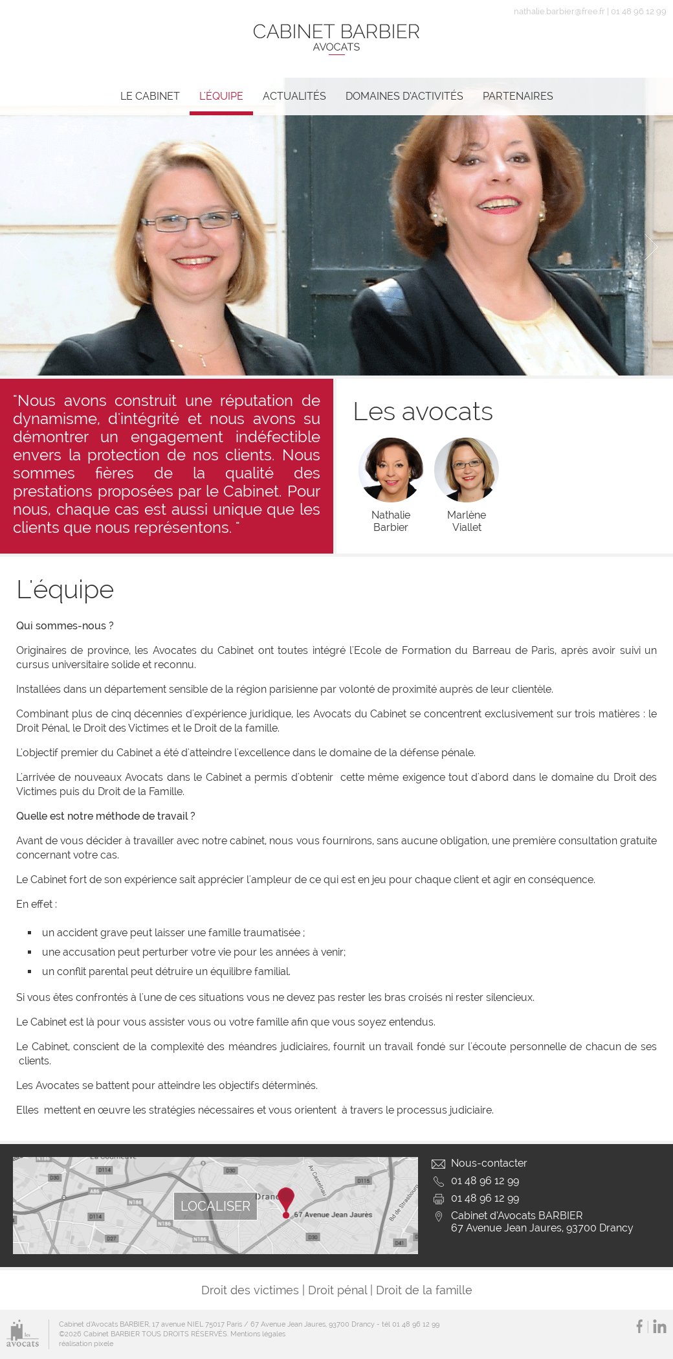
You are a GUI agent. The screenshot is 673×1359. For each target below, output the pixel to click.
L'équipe (221, 96)
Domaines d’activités (404, 96)
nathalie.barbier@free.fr (559, 11)
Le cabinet (150, 96)
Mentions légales (257, 1334)
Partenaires (518, 96)
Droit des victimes (250, 1290)
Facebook (639, 1326)
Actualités (294, 96)
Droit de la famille (424, 1290)
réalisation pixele (86, 1344)
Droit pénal (337, 1290)
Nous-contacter (489, 1163)
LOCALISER (215, 1206)
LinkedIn (660, 1326)
